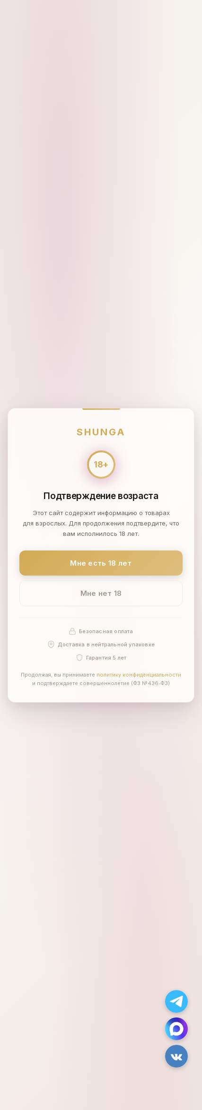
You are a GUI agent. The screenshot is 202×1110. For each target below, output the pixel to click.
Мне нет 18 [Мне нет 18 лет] (101, 593)
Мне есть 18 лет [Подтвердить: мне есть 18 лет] (101, 562)
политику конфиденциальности (139, 674)
